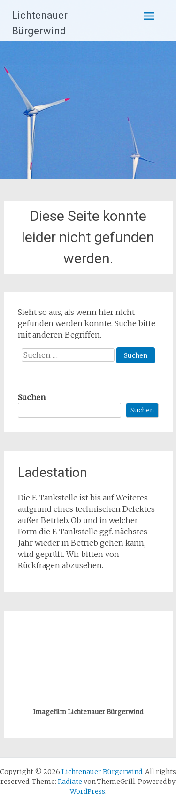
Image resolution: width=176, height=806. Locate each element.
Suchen (32, 397)
